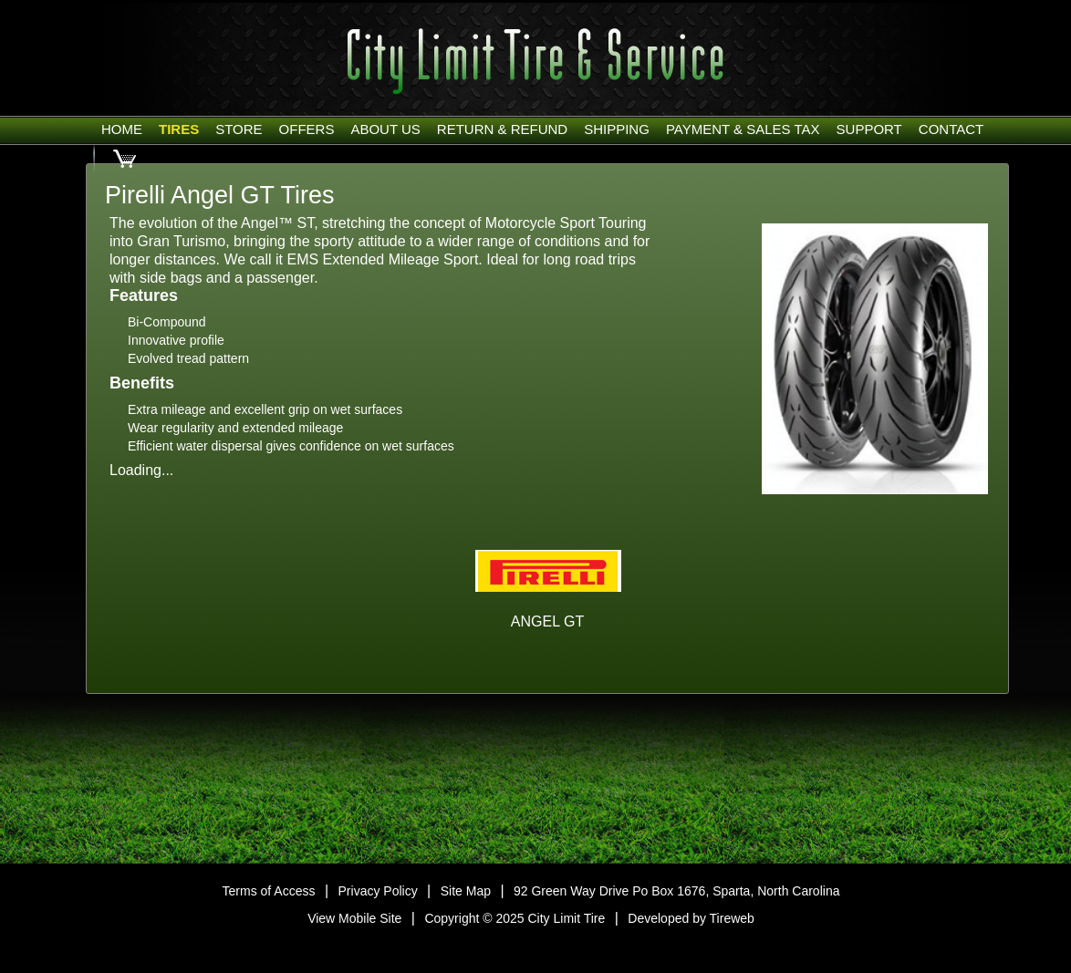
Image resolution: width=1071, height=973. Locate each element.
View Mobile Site (354, 918)
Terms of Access (269, 891)
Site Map (466, 891)
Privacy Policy (378, 891)
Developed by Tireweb (691, 918)
